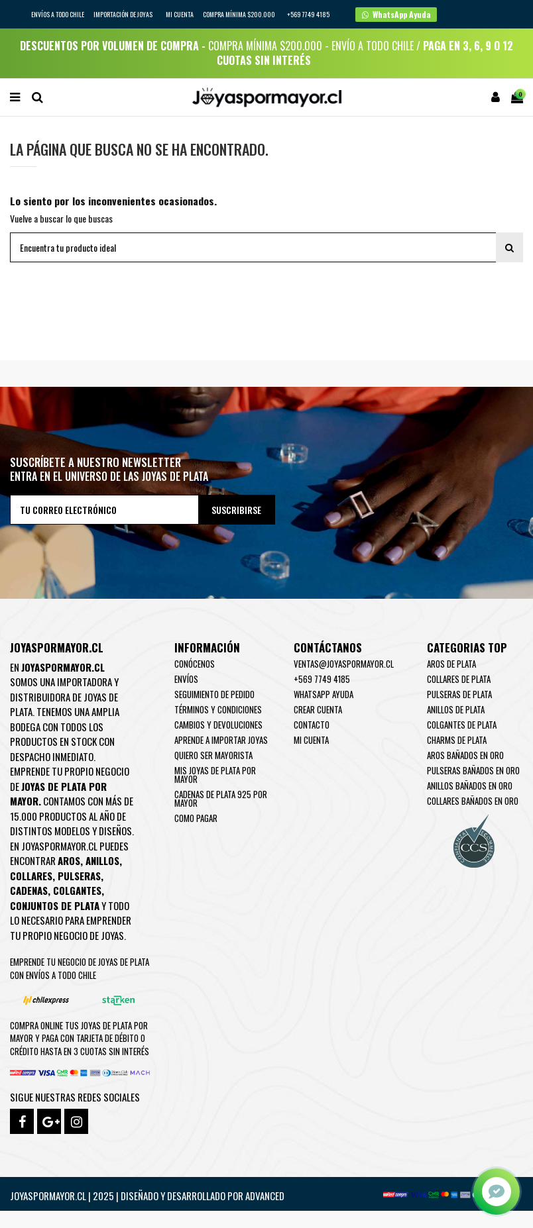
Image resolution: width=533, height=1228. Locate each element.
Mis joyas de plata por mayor (215, 775)
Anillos (102, 860)
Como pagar (195, 818)
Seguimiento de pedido (214, 694)
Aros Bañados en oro (465, 755)
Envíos (186, 679)
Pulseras (79, 875)
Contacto (311, 724)
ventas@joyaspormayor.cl (344, 663)
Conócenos (194, 663)
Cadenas (29, 890)
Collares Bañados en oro (472, 800)
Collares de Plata (459, 679)
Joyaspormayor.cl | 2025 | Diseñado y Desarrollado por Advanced (147, 1195)
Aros (69, 860)
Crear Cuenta (318, 709)
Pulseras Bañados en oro (473, 770)
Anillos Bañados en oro (469, 785)
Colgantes (77, 890)
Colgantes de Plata (462, 724)
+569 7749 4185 (322, 679)
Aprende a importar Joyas (221, 739)
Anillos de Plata (456, 709)
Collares (31, 875)
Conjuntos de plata (54, 905)
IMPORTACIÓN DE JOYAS (123, 14)
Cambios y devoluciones (218, 724)
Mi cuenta (180, 14)
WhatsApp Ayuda (323, 694)
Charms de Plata (457, 739)
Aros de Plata (451, 663)
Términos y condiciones (218, 709)
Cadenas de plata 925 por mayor (220, 798)
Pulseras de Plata (459, 694)
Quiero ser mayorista (213, 755)
